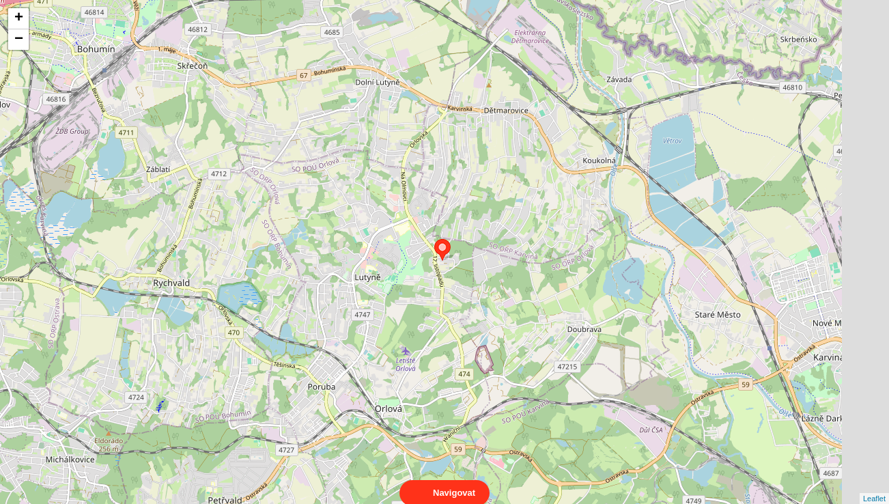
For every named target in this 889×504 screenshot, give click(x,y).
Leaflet (874, 486)
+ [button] (18, 18)
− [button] (18, 39)
